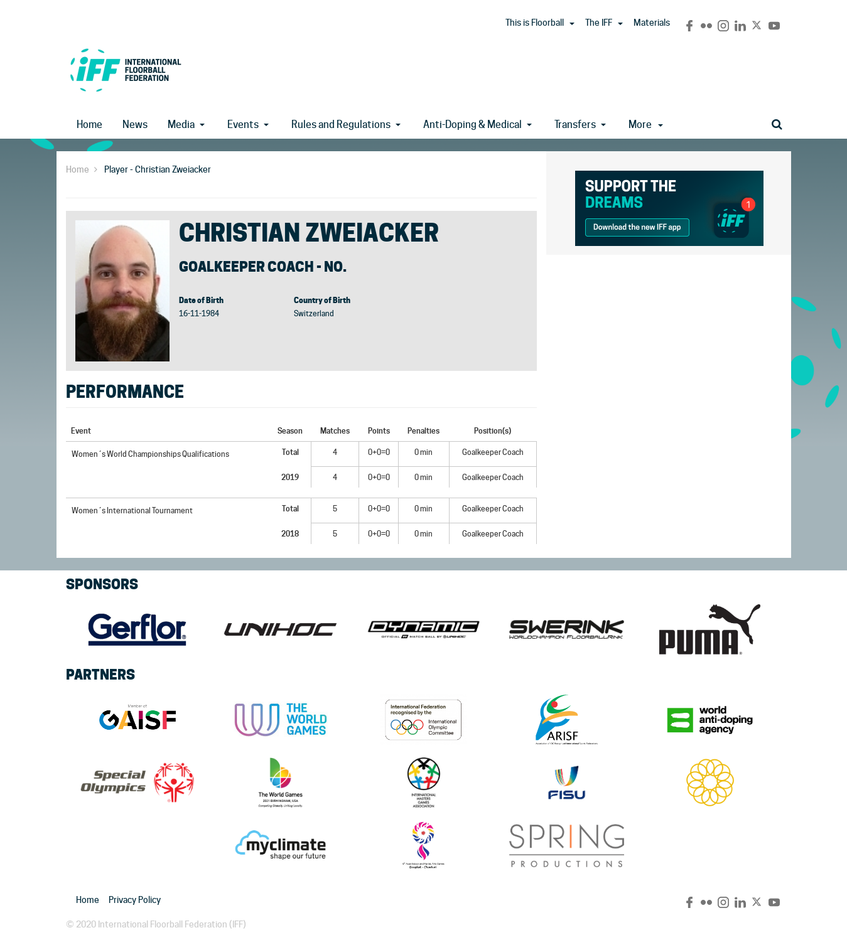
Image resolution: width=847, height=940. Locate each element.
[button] (572, 24)
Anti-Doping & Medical (472, 125)
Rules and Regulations (341, 125)
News (135, 125)
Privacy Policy (135, 900)
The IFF (598, 23)
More (646, 125)
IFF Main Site (125, 70)
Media (181, 125)
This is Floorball (534, 23)
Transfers (575, 125)
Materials (652, 23)
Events (243, 125)
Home (89, 125)
